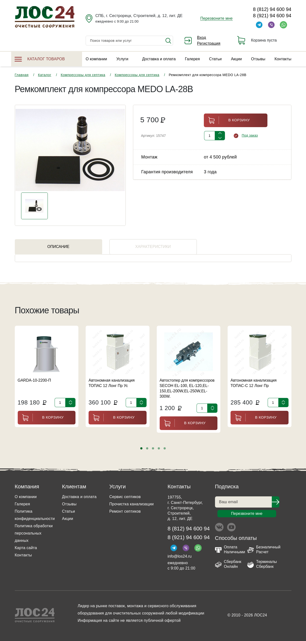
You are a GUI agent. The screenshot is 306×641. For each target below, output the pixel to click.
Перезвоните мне (216, 18)
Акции (236, 59)
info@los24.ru (180, 556)
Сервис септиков (125, 497)
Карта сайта (26, 548)
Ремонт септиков (125, 511)
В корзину (227, 120)
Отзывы (258, 59)
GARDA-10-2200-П (34, 380)
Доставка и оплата (159, 59)
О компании (96, 59)
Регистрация (208, 43)
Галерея (192, 59)
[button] (141, 448)
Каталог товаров (40, 59)
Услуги (122, 59)
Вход (201, 37)
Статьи (215, 59)
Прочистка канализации (131, 504)
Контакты (282, 59)
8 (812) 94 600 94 (272, 9)
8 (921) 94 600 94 (272, 15)
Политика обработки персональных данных (34, 533)
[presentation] (20, 449)
